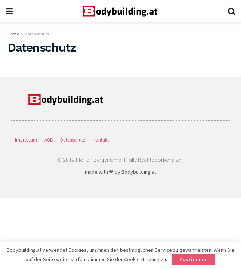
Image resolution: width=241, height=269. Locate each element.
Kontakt (101, 140)
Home (13, 34)
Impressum (26, 140)
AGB (48, 140)
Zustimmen (193, 259)
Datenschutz (36, 34)
